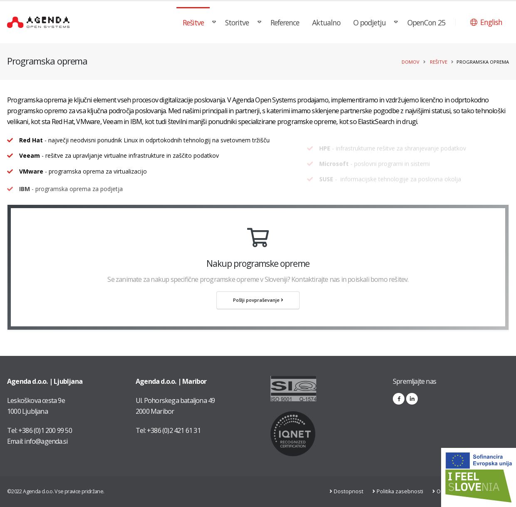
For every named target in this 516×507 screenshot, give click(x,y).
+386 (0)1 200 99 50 (45, 430)
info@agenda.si (45, 441)
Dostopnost (350, 491)
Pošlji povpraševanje (258, 300)
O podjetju (369, 22)
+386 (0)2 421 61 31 (174, 430)
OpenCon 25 (426, 22)
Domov (410, 62)
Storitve (237, 22)
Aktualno (326, 22)
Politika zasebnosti (401, 491)
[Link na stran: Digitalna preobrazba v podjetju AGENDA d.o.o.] (478, 477)
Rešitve (193, 22)
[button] (486, 22)
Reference (284, 22)
